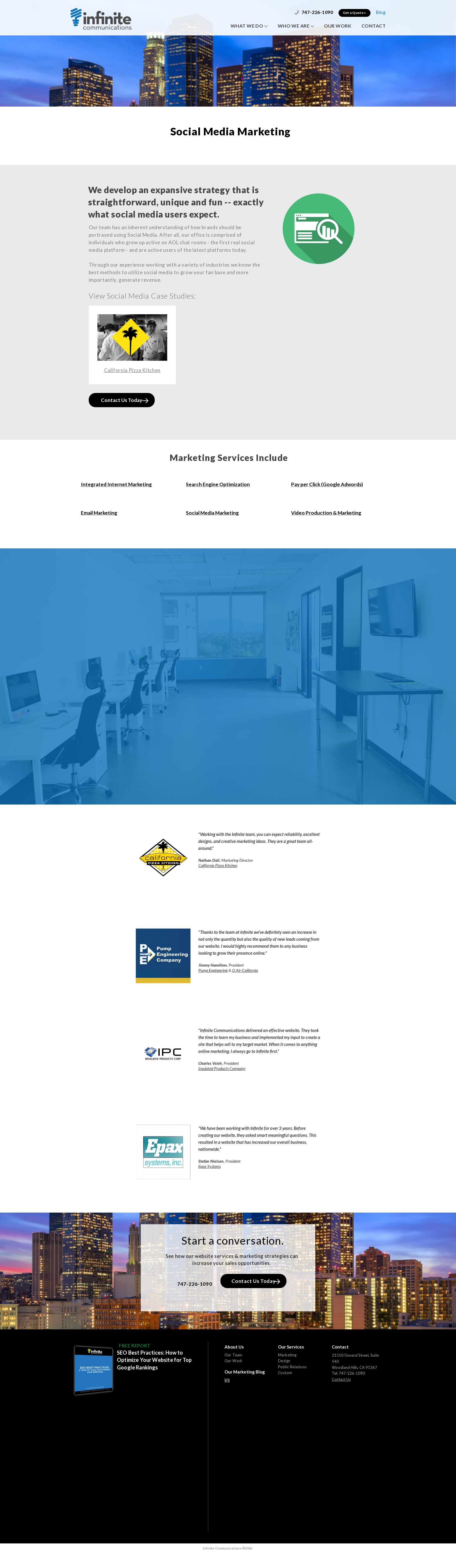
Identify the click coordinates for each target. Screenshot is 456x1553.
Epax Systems (209, 1166)
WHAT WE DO (249, 25)
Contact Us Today (124, 400)
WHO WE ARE (296, 25)
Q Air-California (245, 970)
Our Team (234, 1355)
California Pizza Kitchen (217, 865)
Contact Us (341, 1379)
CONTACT (373, 25)
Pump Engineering (213, 970)
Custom (285, 1372)
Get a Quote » (354, 12)
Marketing (287, 1355)
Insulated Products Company (221, 1068)
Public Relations (292, 1367)
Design (284, 1360)
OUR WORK (337, 25)
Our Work (234, 1360)
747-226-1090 (313, 12)
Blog (381, 12)
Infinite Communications (100, 19)
